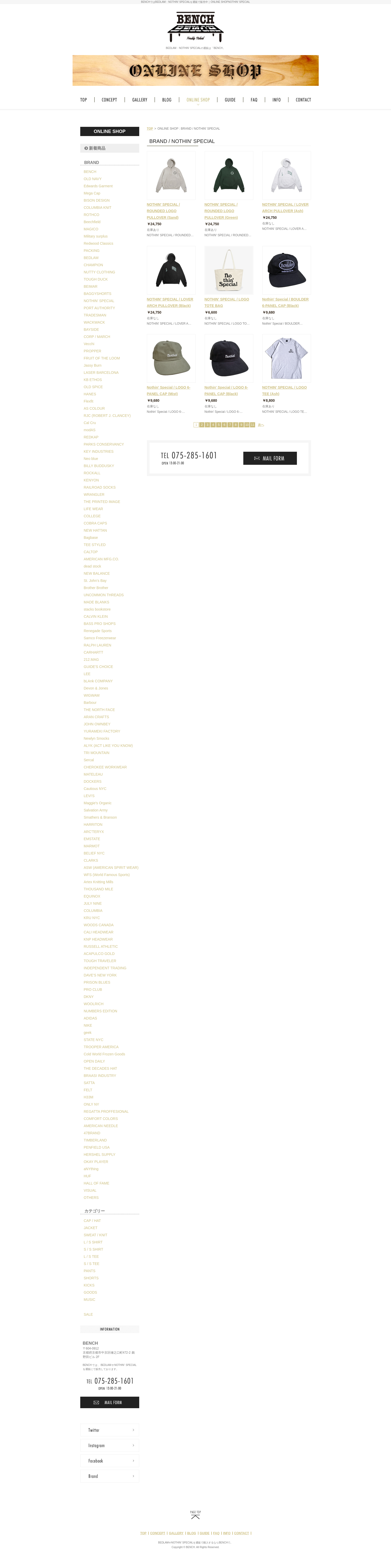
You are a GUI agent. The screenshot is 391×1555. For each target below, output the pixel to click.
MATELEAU (93, 774)
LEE (87, 674)
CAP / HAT (92, 1221)
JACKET (91, 1228)
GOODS (90, 1292)
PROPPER (92, 351)
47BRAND (92, 1133)
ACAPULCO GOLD (99, 954)
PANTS (90, 1271)
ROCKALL (92, 473)
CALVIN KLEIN (96, 616)
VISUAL (90, 1190)
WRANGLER (94, 494)
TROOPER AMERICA (101, 1047)
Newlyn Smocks (96, 738)
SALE (88, 1314)
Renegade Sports (98, 631)
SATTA (89, 1083)
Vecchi (89, 344)
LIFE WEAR (93, 509)
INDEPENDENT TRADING (105, 968)
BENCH (90, 172)
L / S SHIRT (93, 1242)
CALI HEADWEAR (99, 932)
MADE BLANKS (96, 602)
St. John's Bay (95, 581)
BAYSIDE (91, 329)
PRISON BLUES (97, 982)
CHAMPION (93, 265)
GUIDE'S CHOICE (98, 667)
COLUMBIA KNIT (98, 207)
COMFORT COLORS (101, 1119)
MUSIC (89, 1299)
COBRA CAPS (95, 523)
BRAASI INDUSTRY (100, 1076)
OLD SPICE (93, 387)
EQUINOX (92, 896)
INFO (226, 1533)
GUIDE (204, 1533)
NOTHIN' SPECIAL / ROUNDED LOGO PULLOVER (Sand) (163, 210)
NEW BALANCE (97, 573)
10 (247, 425)
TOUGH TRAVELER (100, 961)
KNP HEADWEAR (98, 939)
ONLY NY (91, 1104)
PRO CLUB (93, 989)
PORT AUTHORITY (99, 308)
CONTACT (241, 1533)
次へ (261, 425)
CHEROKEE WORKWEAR (105, 767)
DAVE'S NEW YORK (100, 975)
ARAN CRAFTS (96, 717)
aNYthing (91, 1169)
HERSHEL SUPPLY (100, 1154)
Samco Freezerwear (100, 638)
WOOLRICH (94, 1004)
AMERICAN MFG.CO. (101, 559)
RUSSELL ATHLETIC (101, 946)
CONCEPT (157, 1533)
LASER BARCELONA (101, 372)
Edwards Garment (98, 186)
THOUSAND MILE (98, 889)
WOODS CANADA (99, 925)
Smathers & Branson (100, 817)
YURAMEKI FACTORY (102, 731)
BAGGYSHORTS (98, 294)
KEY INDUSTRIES (99, 451)
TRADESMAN (95, 315)
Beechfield (92, 222)
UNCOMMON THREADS (104, 595)
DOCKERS (93, 781)
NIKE (88, 1025)
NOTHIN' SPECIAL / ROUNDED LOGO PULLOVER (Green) (221, 210)
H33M (88, 1097)
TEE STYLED (95, 545)
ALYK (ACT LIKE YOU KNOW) (108, 746)
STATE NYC (94, 1040)
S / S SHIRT (93, 1249)
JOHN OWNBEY (97, 724)
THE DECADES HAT (100, 1068)
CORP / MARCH (97, 337)
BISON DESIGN (97, 200)
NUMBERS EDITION (100, 1011)
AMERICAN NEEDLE (101, 1126)
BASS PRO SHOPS (100, 624)
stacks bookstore (97, 609)
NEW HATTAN (95, 530)
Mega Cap (92, 193)
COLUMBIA (93, 911)
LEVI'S (89, 796)
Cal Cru (90, 423)
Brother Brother (96, 588)
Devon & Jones (96, 688)
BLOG (191, 1533)
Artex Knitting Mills (98, 882)
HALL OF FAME (96, 1183)
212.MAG (91, 659)
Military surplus (96, 236)
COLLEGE (92, 516)
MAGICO (91, 229)
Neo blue (91, 459)
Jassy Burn (93, 365)
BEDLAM (91, 258)
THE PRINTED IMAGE (102, 502)
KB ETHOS (93, 380)
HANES (90, 394)
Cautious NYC (95, 789)
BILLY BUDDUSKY (99, 466)
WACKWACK (94, 322)
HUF (87, 1176)
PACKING (92, 251)
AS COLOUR (94, 408)
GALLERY (176, 1533)
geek (88, 1033)
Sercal (89, 760)
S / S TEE (91, 1264)
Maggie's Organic (98, 803)
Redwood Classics (98, 243)
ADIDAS (90, 1018)
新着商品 (94, 148)
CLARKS (91, 860)
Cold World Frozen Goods (104, 1054)
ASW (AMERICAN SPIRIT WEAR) (111, 868)
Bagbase (91, 538)
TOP (150, 128)
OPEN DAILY (94, 1061)
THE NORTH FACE (99, 710)
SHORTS (91, 1278)
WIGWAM (92, 695)
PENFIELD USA (97, 1147)
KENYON (91, 480)
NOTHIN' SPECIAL (99, 301)
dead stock (92, 566)
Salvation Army (96, 810)
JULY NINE (93, 903)
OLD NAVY (93, 179)
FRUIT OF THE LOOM (102, 358)
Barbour (90, 703)
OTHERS (91, 1198)
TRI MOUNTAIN (96, 753)
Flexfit (88, 401)
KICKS (89, 1285)
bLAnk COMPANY (98, 681)
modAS (90, 430)
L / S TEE (91, 1256)
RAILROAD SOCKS (100, 487)
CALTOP (91, 552)
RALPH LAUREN (97, 645)
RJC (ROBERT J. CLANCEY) (107, 416)
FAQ (216, 1533)
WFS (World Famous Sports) (107, 875)
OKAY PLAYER (96, 1162)
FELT (88, 1090)
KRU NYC (92, 918)
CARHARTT (93, 652)
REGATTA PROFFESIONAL (106, 1111)
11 (252, 425)
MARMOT (92, 846)
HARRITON (93, 824)
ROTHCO (91, 215)
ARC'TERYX (94, 832)
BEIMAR (91, 286)
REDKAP (91, 437)
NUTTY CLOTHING (99, 272)
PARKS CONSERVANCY (104, 444)
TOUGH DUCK (96, 279)
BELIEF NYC (94, 853)
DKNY (89, 997)
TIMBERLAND (95, 1140)
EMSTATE (92, 839)
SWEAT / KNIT (95, 1235)
